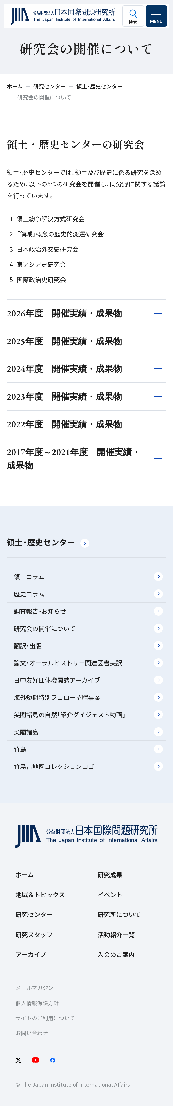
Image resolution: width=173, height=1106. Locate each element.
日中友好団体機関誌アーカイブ (88, 679)
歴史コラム (88, 593)
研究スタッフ (34, 934)
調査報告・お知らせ (88, 611)
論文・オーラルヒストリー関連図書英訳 (88, 662)
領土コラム (88, 576)
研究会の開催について (88, 628)
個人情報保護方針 (37, 1003)
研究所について (119, 914)
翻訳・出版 (88, 645)
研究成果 (110, 874)
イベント (110, 894)
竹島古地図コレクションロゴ (88, 766)
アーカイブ (30, 954)
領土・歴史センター (48, 542)
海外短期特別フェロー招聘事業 (88, 697)
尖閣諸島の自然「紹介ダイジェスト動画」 (88, 714)
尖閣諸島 (88, 731)
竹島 (88, 748)
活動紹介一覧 (116, 934)
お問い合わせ (31, 1033)
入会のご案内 (116, 954)
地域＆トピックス (40, 894)
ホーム (24, 874)
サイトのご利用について (45, 1018)
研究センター (34, 914)
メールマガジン (34, 988)
